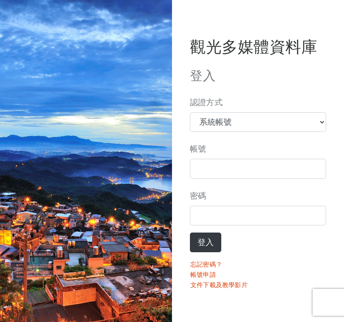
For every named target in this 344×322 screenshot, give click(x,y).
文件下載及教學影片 (219, 284)
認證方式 (206, 102)
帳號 (198, 148)
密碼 (198, 195)
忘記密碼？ (206, 264)
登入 (206, 242)
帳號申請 (203, 274)
